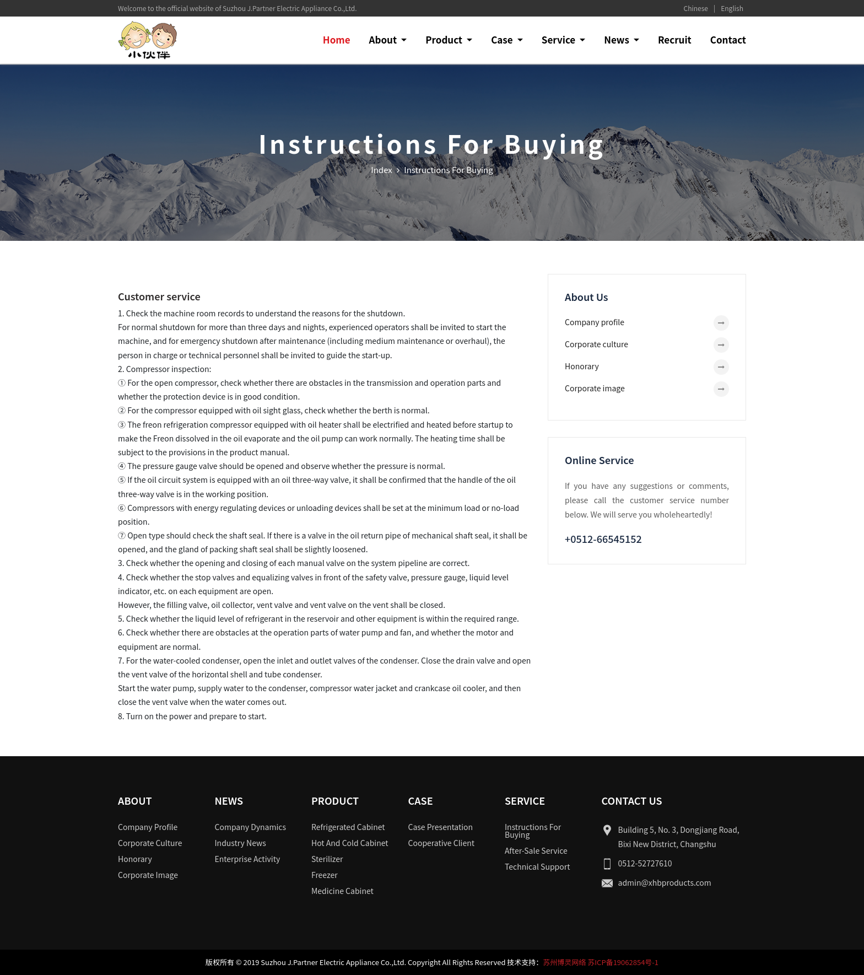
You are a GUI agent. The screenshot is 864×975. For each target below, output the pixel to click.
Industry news (240, 842)
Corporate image (595, 388)
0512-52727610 (645, 863)
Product (445, 39)
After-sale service (536, 850)
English (732, 8)
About (384, 39)
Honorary (582, 365)
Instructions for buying (533, 830)
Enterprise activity (247, 858)
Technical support (537, 866)
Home (336, 39)
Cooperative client (441, 842)
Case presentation (440, 826)
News (617, 39)
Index (381, 169)
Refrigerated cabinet (348, 826)
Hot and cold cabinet (349, 842)
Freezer (324, 874)
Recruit (675, 39)
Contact (728, 39)
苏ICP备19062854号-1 (622, 962)
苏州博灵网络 (564, 962)
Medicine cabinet (342, 890)
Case (503, 39)
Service (559, 39)
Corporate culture (596, 343)
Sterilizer (327, 858)
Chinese (696, 8)
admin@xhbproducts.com (664, 882)
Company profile (594, 321)
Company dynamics (251, 826)
